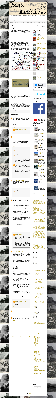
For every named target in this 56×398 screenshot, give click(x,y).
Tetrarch (40, 246)
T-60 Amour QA (37, 292)
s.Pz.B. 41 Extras (37, 297)
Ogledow (36, 228)
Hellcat (34, 214)
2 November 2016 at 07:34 (20, 251)
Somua (44, 238)
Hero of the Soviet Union (39, 214)
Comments (36, 387)
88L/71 (43, 200)
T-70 (38, 244)
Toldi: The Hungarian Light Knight (39, 302)
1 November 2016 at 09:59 (22, 129)
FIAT (40, 211)
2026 (35, 253)
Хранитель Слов (36, 369)
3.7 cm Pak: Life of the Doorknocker (39, 287)
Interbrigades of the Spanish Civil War (39, 354)
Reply (14, 125)
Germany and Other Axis (14, 22)
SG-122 (41, 237)
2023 (35, 257)
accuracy (44, 201)
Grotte (37, 213)
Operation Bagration (40, 228)
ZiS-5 (40, 250)
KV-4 (34, 220)
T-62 (35, 244)
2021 (35, 259)
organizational (37, 229)
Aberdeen (40, 201)
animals (34, 203)
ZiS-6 (42, 250)
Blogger (30, 393)
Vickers (41, 248)
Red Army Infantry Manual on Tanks (39, 286)
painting (42, 229)
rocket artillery (38, 236)
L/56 (34, 221)
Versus (18, 20)
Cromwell (44, 207)
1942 (44, 195)
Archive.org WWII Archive (37, 322)
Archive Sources (29, 22)
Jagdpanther (34, 217)
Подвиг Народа (36, 366)
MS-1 (34, 227)
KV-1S (39, 219)
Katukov (36, 218)
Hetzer (44, 214)
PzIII (38, 234)
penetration (37, 231)
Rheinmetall (34, 236)
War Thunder (44, 248)
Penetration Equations (41, 159)
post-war (40, 232)
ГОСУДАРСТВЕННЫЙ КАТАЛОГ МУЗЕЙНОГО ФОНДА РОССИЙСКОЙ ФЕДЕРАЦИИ (39, 361)
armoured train (39, 204)
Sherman (43, 237)
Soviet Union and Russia (24, 20)
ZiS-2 (34, 250)
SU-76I (41, 240)
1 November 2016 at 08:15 (20, 180)
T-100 (34, 241)
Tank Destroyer (36, 340)
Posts (35, 385)
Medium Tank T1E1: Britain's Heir (39, 272)
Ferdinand (37, 211)
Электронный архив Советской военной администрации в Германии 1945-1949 (39, 371)
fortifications (34, 213)
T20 (35, 245)
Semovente (36, 237)
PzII (36, 234)
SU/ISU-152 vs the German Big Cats (40, 127)
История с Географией (37, 365)
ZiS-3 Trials (36, 274)
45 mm (36, 198)
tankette (40, 245)
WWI (44, 249)
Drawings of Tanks (36, 352)
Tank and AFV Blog (36, 338)
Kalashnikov (40, 217)
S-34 (42, 236)
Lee (39, 221)
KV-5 (35, 220)
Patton (34, 231)
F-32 (43, 210)
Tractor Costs (36, 275)
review (44, 235)
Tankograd (35, 342)
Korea (41, 218)
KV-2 (41, 219)
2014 (35, 316)
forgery (44, 212)
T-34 (37, 242)
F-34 (44, 210)
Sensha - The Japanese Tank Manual (39, 333)
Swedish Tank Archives (37, 337)
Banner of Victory (37, 273)
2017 (35, 264)
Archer (42, 203)
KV (33, 219)
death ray (41, 209)
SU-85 (43, 240)
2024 (35, 256)
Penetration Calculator (41, 22)
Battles (14, 20)
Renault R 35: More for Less (38, 279)
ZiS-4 (39, 250)
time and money (36, 247)
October (36, 269)
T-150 (37, 241)
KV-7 (38, 220)
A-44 (37, 201)
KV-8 (39, 220)
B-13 (44, 204)
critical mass (15, 117)
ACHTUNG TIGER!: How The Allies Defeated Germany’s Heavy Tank (41, 48)
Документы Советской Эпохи (38, 363)
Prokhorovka (34, 233)
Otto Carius (40, 229)
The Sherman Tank (36, 345)
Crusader (43, 208)
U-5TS (36, 248)
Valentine (38, 248)
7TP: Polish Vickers (37, 288)
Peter (16, 129)
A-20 (34, 201)
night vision (36, 227)
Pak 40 (44, 229)
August (36, 305)
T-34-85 (39, 242)
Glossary (35, 22)
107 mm (34, 194)
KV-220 (43, 219)
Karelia (43, 217)
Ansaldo (36, 203)
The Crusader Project (37, 344)
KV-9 (42, 220)
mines (37, 225)
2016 (35, 265)
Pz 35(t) (44, 233)
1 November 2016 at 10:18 (20, 199)
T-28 (44, 241)
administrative (35, 202)
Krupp (42, 218)
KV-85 (41, 220)
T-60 (34, 244)
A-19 (44, 200)
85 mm (38, 200)
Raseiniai (42, 234)
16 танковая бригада (37, 351)
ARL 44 (44, 203)
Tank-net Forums (36, 341)
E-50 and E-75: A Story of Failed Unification (41, 153)
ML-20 (34, 226)
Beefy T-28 (36, 289)
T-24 (40, 241)
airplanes (42, 202)
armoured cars (35, 204)
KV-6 (36, 220)
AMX (44, 202)
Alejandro (16, 149)
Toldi (41, 247)
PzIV (40, 234)
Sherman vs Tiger (40, 139)
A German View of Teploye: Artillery (39, 301)
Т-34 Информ (36, 368)
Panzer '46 (38, 67)
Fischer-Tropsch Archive (37, 326)
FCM (33, 211)
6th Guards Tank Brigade (42, 199)
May (35, 308)
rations (44, 234)
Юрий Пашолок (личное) (37, 373)
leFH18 (41, 221)
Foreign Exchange (37, 212)
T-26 (41, 241)
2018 (35, 263)
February (36, 312)
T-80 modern (43, 244)
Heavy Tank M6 (43, 213)
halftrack (40, 213)
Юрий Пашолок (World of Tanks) (38, 372)
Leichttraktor (43, 221)
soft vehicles (41, 238)
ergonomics (38, 210)
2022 (35, 258)
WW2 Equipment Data (37, 347)
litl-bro (35, 355)
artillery (42, 204)
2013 (35, 317)
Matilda (35, 224)
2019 (35, 262)
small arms (35, 238)
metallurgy (34, 225)
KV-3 (44, 219)
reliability (39, 235)
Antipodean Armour (36, 321)
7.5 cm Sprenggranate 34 (38, 282)
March (36, 311)
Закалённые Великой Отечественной (39, 364)
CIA (36, 207)
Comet (38, 207)
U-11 (34, 248)
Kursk (44, 218)
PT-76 (41, 233)
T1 (34, 245)
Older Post (28, 336)
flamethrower (43, 211)
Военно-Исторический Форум (38, 359)
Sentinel (39, 237)
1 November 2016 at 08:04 (22, 149)
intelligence (41, 215)
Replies (15, 127)
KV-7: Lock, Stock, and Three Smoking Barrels (41, 179)
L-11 (44, 220)
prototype (39, 233)
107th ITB (37, 194)
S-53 (44, 236)
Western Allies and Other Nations (35, 20)
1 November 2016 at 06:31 (20, 117)
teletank (38, 246)
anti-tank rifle (39, 203)
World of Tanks (41, 249)
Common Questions (22, 22)
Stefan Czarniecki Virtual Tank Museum (39, 335)
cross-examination (36, 208)
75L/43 (34, 200)
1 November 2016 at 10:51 (22, 234)
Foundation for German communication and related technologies (39, 327)
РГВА (35, 367)
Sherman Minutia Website (37, 334)
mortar (44, 226)
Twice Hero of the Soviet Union (39, 293)
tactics (37, 245)
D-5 (38, 209)
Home (11, 20)
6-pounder (36, 199)
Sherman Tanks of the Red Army (41, 43)
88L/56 (41, 200)
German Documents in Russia (38, 353)
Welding (34, 249)
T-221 (38, 241)
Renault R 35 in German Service (39, 278)
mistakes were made (41, 225)
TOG (40, 247)
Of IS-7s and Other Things (37, 332)
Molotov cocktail (42, 226)
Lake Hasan (37, 221)
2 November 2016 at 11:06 (22, 301)
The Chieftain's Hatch (37, 343)
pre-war (43, 232)
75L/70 (36, 200)
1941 (42, 195)
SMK (38, 238)
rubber (41, 236)
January (36, 313)
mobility (36, 226)
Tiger (42, 246)
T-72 (39, 244)
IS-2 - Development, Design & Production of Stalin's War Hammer (41, 38)
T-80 (41, 244)
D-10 (44, 208)
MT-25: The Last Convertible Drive (39, 294)
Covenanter (41, 207)
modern (39, 226)
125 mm (39, 194)
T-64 (36, 244)
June (35, 307)
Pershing (42, 231)
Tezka (35, 358)
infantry (37, 215)
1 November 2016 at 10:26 (23, 164)
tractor (43, 247)
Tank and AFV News (37, 339)
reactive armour (35, 235)
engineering (34, 210)
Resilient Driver (37, 283)
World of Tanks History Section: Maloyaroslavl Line (39, 281)
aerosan (39, 202)
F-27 (40, 210)
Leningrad (34, 222)
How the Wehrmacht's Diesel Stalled (41, 166)
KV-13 (37, 219)
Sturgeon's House (36, 336)
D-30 (35, 209)
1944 (37, 196)
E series (44, 209)
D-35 (37, 209)
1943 (34, 196)
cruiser (40, 208)
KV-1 (35, 219)
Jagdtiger (38, 217)
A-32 (36, 201)
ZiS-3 (35, 250)
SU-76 (39, 240)
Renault (42, 235)
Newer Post (12, 336)
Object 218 (42, 227)
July (35, 306)
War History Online (36, 346)
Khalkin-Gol (38, 218)
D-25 (34, 209)
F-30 (42, 210)
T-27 (43, 241)
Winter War (37, 249)
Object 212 (39, 227)
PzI (35, 234)
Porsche (37, 232)
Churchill (34, 207)
